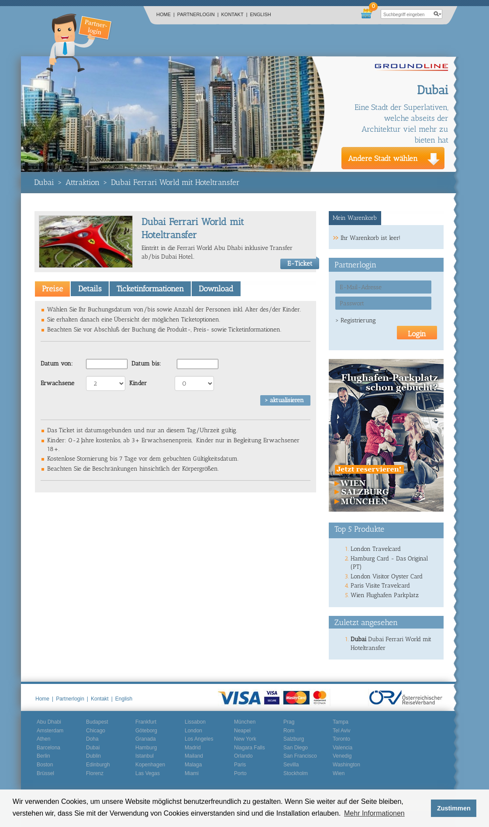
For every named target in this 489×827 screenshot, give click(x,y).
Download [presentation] (216, 289)
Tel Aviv (341, 731)
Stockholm (295, 773)
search (437, 14)
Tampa (340, 722)
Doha (92, 739)
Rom (288, 731)
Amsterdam (50, 731)
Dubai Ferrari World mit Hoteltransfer (175, 182)
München (244, 722)
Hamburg (146, 748)
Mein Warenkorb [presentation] (355, 218)
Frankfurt (145, 722)
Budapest (97, 722)
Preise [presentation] (52, 289)
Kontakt (234, 14)
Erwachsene (57, 383)
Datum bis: (146, 363)
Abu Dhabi (49, 722)
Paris (240, 765)
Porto (240, 773)
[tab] (52, 289)
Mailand (194, 756)
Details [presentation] (90, 289)
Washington (346, 765)
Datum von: (57, 363)
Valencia (342, 748)
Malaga (193, 765)
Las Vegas (147, 773)
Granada (145, 739)
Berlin (43, 756)
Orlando (243, 756)
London (193, 731)
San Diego (295, 748)
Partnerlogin (198, 14)
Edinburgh (98, 765)
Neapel (242, 731)
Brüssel (45, 773)
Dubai (44, 182)
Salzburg (293, 739)
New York (245, 739)
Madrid (193, 748)
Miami (192, 773)
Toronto (341, 739)
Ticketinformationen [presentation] (150, 289)
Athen (43, 739)
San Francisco (300, 756)
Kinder (138, 383)
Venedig (342, 756)
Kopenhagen (150, 765)
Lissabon (195, 722)
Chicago (95, 731)
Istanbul (144, 756)
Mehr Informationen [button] (374, 813)
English (260, 14)
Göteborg (146, 731)
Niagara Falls (249, 748)
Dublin (93, 756)
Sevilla (291, 765)
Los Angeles (199, 739)
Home (165, 14)
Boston (45, 765)
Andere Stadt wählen (383, 158)
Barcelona (48, 748)
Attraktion (82, 182)
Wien (338, 773)
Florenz (94, 773)
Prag (288, 722)
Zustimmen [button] (454, 808)
